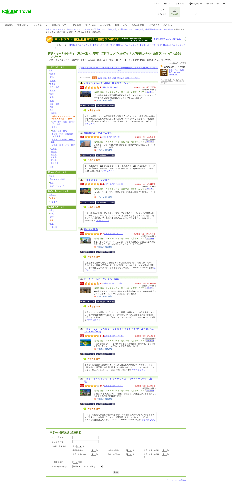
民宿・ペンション (57, 186)
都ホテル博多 (91, 229)
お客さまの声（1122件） (114, 184)
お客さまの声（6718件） (111, 137)
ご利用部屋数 (57, 462)
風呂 (114, 78)
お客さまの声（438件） (110, 87)
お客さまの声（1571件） (113, 283)
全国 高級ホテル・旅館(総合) (104, 29)
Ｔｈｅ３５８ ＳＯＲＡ (97, 180)
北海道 (52, 74)
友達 (52, 224)
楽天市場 (209, 4)
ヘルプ (156, 4)
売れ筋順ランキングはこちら (168, 39)
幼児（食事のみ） (79, 454)
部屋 (105, 78)
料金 (60, 466)
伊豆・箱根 (54, 87)
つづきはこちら (107, 171)
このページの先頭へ (177, 480)
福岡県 (54, 113)
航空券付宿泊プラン (105, 105)
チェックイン (57, 437)
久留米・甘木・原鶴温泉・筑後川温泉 (63, 135)
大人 (74, 446)
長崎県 (54, 151)
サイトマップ (181, 4)
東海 (52, 97)
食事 (109, 78)
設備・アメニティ (132, 78)
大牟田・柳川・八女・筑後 (63, 145)
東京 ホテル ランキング (105, 45)
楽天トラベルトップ (54, 29)
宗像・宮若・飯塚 (59, 131)
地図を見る (149, 92)
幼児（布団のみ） (115, 454)
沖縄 (52, 167)
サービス (120, 78)
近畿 (52, 100)
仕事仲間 (53, 227)
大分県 (54, 157)
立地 (100, 78)
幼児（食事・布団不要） (152, 455)
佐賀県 (54, 149)
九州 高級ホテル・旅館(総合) (131, 29)
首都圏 (52, 84)
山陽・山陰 (54, 104)
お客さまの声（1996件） (114, 336)
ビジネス (53, 202)
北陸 (52, 94)
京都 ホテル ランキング (152, 45)
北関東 (52, 80)
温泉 (52, 183)
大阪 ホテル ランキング (175, 45)
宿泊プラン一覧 (89, 105)
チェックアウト (58, 442)
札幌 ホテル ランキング (81, 45)
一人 (52, 214)
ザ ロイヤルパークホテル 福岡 (101, 279)
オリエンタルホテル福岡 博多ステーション (107, 83)
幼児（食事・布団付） (152, 450)
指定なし (52, 176)
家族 (52, 217)
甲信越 (52, 90)
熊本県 (54, 154)
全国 (51, 70)
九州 (52, 110)
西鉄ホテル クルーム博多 (98, 133)
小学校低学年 (113, 450)
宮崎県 (54, 160)
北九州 (55, 127)
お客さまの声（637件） (113, 386)
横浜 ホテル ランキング (128, 45)
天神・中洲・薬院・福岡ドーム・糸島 (63, 123)
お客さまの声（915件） (113, 234)
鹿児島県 (54, 163)
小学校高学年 (77, 450)
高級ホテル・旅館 (57, 179)
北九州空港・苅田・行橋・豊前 (63, 140)
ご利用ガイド (167, 4)
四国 (52, 107)
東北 (52, 77)
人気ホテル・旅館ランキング (77, 29)
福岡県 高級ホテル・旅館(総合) (159, 29)
